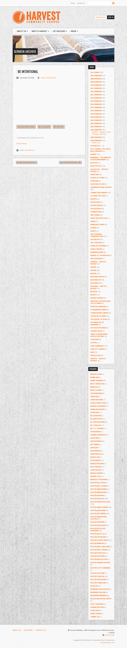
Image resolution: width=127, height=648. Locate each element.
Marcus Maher (96, 473)
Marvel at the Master (99, 255)
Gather (94, 143)
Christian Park (96, 400)
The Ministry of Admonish (97, 323)
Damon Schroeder (98, 406)
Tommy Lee (94, 617)
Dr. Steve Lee (95, 425)
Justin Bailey (95, 460)
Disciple (93, 199)
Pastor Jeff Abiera (98, 514)
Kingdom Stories (97, 224)
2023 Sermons (96, 127)
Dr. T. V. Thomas (97, 428)
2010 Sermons (96, 85)
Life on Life (95, 239)
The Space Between (98, 328)
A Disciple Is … (96, 146)
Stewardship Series (98, 310)
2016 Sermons (96, 104)
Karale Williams (97, 464)
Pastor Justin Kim (97, 537)
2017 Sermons (96, 107)
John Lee (93, 448)
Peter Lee (94, 586)
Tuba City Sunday (97, 349)
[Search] (99, 3)
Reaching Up (95, 283)
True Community (97, 346)
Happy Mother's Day (98, 218)
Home (73, 3)
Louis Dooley (96, 470)
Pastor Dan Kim (97, 495)
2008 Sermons (96, 79)
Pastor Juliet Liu (97, 534)
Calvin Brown (96, 393)
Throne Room (96, 331)
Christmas (94, 174)
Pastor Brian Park (98, 492)
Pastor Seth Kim (97, 573)
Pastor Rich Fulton (98, 559)
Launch (93, 228)
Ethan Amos (95, 432)
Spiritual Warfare (98, 306)
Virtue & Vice (95, 355)
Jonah (93, 221)
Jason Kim (94, 438)
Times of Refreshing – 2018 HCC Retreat (99, 335)
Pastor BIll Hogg (97, 483)
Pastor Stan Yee (97, 576)
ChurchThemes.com (107, 643)
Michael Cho (95, 476)
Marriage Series (97, 252)
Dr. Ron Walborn (97, 422)
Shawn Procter (97, 607)
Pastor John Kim (97, 522)
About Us (17, 630)
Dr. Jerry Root (96, 419)
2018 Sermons (96, 111)
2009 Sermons (96, 82)
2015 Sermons (96, 101)
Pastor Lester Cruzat (99, 540)
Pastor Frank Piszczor (48, 78)
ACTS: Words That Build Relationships (100, 150)
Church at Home (97, 178)
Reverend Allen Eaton (99, 589)
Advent (93, 154)
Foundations (96, 212)
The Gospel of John (98, 319)
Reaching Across (97, 277)
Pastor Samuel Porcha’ (100, 563)
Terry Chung (95, 614)
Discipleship (95, 202)
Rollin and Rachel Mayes (100, 599)
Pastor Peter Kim (97, 556)
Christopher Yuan (98, 403)
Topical (93, 343)
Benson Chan (95, 374)
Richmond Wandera (98, 595)
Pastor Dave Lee (97, 499)
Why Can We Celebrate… (26, 162)
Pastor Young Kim (98, 583)
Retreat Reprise (97, 298)
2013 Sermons (96, 95)
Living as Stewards (98, 246)
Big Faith (94, 163)
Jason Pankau (96, 441)
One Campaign (96, 259)
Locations (28, 630)
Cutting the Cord (97, 196)
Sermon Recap (21, 143)
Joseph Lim (94, 457)
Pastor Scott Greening (100, 568)
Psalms (93, 270)
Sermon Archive (25, 51)
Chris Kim (94, 396)
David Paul (94, 412)
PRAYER (93, 267)
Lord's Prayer (96, 249)
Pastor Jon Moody (98, 525)
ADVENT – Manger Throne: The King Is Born (101, 133)
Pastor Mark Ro (97, 543)
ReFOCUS (93, 292)
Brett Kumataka (97, 384)
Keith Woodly (96, 467)
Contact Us (81, 3)
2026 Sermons (96, 140)
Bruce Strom (95, 390)
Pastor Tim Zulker (98, 579)
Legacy (93, 231)
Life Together (96, 243)
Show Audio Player (26, 127)
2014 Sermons (96, 98)
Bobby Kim (94, 377)
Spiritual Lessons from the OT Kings (100, 302)
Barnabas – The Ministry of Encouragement (100, 158)
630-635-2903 (109, 635)
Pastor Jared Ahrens (99, 507)
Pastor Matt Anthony (100, 547)
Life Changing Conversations (96, 235)
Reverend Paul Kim (98, 592)
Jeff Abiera (94, 444)
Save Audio (44, 127)
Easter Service (96, 205)
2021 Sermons (96, 120)
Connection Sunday (98, 193)
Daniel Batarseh (97, 409)
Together (94, 339)
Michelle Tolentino (98, 479)
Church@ (94, 181)
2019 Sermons (96, 114)
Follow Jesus (96, 209)
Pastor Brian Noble (98, 489)
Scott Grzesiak (96, 604)
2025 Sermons (96, 137)
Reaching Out (96, 280)
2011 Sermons (96, 88)
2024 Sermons (29, 150)
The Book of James (98, 316)
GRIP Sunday (95, 215)
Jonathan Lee (96, 454)
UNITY (92, 352)
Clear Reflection (97, 184)
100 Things (94, 72)
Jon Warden (95, 451)
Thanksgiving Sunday (99, 313)
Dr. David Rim (95, 416)
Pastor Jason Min (97, 510)
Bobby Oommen (96, 380)
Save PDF (59, 127)
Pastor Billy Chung (98, 486)
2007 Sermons (96, 76)
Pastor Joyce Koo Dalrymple (98, 529)
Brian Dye (94, 387)
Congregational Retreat (101, 187)
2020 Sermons (96, 117)
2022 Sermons (96, 123)
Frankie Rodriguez (98, 435)
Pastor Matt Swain (98, 550)
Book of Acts (96, 166)
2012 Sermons (96, 91)
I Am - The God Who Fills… (70, 162)
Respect (93, 295)
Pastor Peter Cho (98, 553)
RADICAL (93, 273)
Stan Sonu (94, 610)
